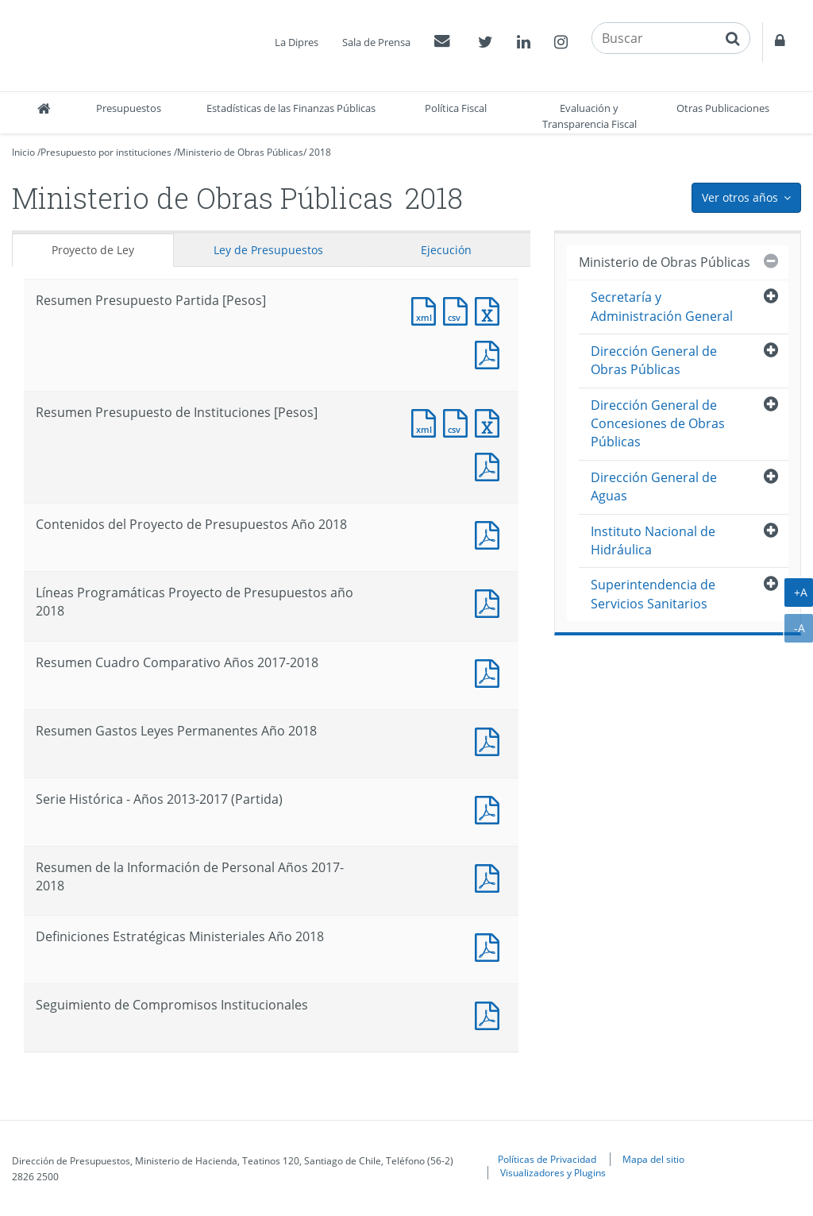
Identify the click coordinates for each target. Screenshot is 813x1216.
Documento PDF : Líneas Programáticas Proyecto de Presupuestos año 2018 (491, 602)
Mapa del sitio (653, 1158)
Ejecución (446, 249)
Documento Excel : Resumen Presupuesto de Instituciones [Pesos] (491, 421)
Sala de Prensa (376, 42)
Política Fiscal (456, 108)
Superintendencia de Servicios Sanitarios (653, 594)
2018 (320, 152)
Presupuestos (128, 108)
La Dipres (296, 42)
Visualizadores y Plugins (553, 1172)
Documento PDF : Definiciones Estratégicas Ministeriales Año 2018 (491, 945)
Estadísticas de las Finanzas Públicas (291, 108)
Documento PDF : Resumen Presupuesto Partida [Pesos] (491, 353)
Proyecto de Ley (93, 249)
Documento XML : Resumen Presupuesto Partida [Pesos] (427, 309)
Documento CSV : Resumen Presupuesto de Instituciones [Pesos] (459, 421)
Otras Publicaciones (722, 108)
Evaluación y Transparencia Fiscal (589, 116)
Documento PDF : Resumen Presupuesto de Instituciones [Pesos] (491, 465)
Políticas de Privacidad (547, 1158)
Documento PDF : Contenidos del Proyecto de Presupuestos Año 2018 (491, 533)
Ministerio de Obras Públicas (240, 152)
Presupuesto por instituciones (105, 152)
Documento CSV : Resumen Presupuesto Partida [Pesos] (459, 309)
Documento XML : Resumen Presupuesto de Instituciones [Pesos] (427, 421)
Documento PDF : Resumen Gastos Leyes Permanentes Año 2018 (491, 740)
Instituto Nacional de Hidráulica (653, 540)
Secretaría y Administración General (662, 306)
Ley (268, 249)
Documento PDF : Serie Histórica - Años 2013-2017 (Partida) (491, 808)
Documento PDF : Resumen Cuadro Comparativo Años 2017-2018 (491, 671)
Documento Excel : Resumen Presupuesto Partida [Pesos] (491, 309)
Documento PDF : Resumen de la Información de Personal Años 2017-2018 (491, 876)
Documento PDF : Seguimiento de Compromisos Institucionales (491, 1014)
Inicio (23, 152)
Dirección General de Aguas (654, 486)
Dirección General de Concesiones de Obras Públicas (658, 423)
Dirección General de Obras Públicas (654, 360)
